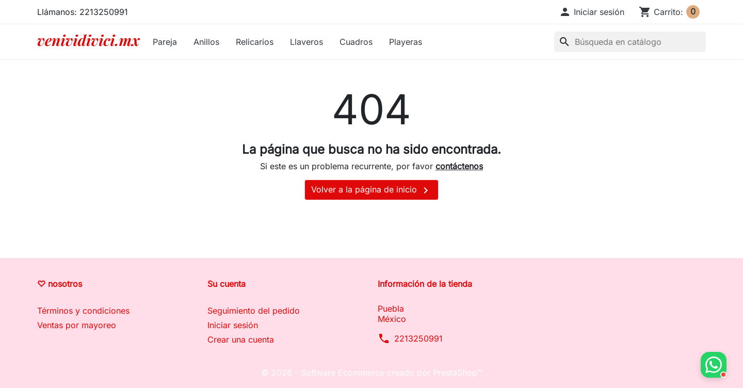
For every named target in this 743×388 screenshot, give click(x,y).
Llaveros (306, 42)
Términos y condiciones (83, 310)
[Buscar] (630, 41)
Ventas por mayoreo (76, 325)
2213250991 (418, 338)
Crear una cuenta (240, 339)
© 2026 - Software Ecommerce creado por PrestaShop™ (371, 372)
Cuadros (356, 42)
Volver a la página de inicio (371, 190)
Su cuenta (226, 284)
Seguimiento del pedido (253, 310)
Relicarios (254, 42)
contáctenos (459, 166)
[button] (592, 12)
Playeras (405, 42)
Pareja (165, 42)
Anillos (206, 42)
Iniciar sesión (232, 325)
